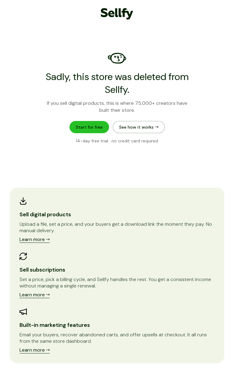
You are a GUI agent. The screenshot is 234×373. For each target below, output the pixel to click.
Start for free (89, 127)
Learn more (35, 239)
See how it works (138, 127)
